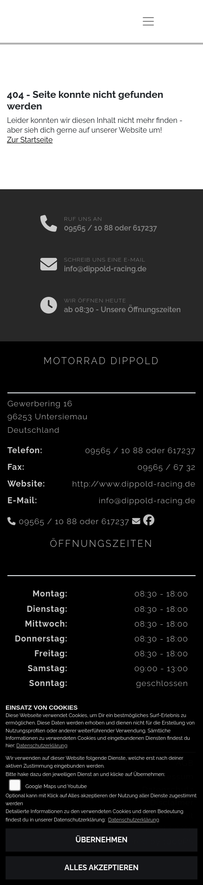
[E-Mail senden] (48, 265)
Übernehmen (102, 839)
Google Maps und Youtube (56, 786)
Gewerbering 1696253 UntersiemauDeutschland (47, 416)
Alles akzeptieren (101, 867)
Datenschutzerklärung (41, 746)
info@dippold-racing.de (105, 268)
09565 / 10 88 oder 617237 (110, 228)
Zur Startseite (30, 139)
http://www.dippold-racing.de (134, 483)
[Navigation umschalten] (148, 21)
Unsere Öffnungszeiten (141, 309)
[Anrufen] (48, 224)
